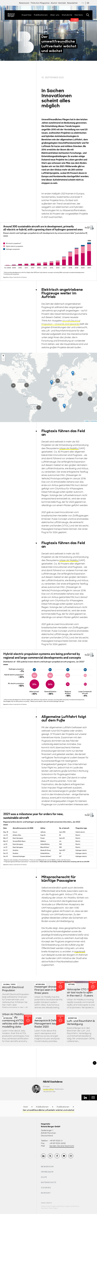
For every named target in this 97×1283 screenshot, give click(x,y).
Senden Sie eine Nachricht (61, 1190)
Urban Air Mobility (68, 448)
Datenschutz (48, 1226)
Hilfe (44, 1221)
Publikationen (42, 1151)
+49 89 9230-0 (55, 1184)
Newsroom (24, 3)
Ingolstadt (79, 951)
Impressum (47, 1216)
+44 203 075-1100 (49, 1136)
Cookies (46, 1232)
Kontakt (46, 1237)
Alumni (54, 3)
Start (25, 1151)
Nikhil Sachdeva (52, 1125)
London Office (48, 1133)
